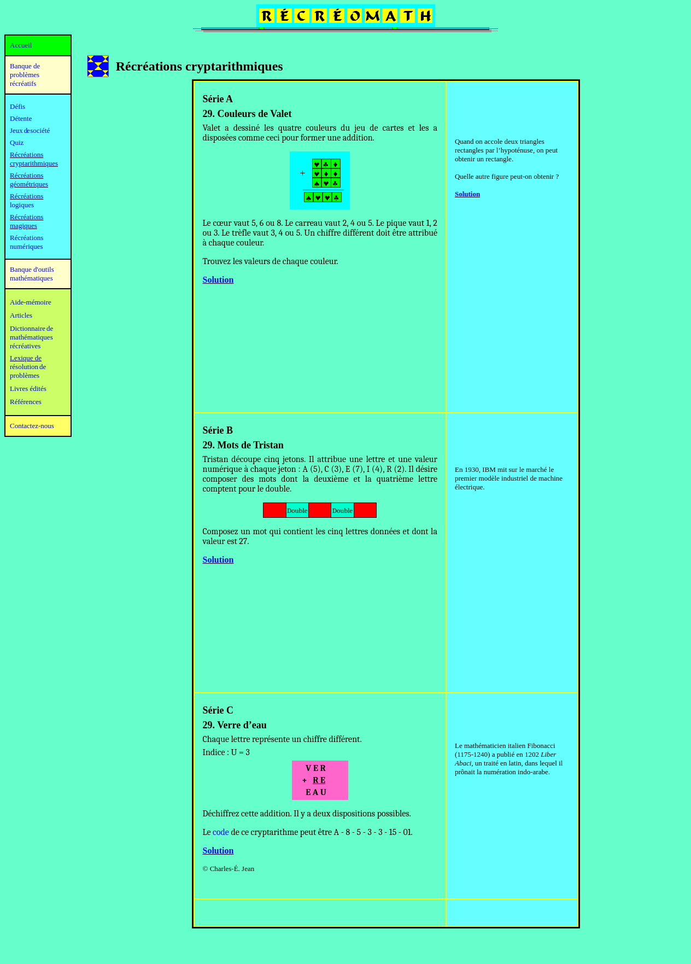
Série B (218, 430)
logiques (22, 205)
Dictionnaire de (31, 328)
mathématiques (31, 337)
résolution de (28, 367)
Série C (218, 710)
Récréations (26, 196)
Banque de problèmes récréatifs (25, 74)
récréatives (25, 346)
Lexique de (26, 358)
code (221, 832)
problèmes (24, 375)
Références (26, 402)
